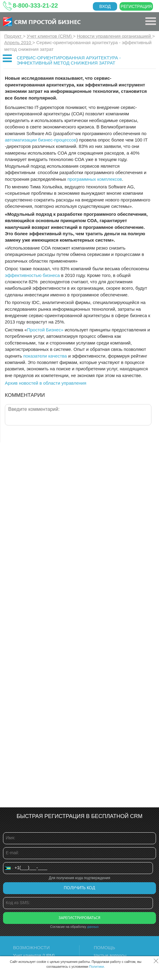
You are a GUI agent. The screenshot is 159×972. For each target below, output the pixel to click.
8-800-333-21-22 (35, 5)
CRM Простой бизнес (47, 22)
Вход (105, 6)
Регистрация (136, 6)
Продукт (13, 36)
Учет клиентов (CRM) (50, 36)
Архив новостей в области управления (45, 383)
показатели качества (45, 355)
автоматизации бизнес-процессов (40, 139)
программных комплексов (94, 179)
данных (93, 926)
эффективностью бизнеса (32, 275)
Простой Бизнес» (45, 329)
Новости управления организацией (114, 36)
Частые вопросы (110, 955)
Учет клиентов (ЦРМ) (34, 955)
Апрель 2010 (18, 42)
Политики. (97, 966)
